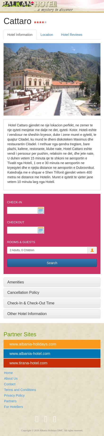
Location (47, 35)
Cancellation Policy (23, 293)
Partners (10, 401)
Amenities (15, 282)
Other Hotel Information (27, 314)
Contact (9, 384)
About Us (11, 378)
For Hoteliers (13, 407)
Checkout (15, 222)
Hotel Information (20, 35)
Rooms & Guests (21, 242)
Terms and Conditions (20, 390)
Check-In (14, 202)
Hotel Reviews (71, 35)
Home (8, 373)
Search (52, 263)
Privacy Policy (14, 395)
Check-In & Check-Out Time (30, 303)
